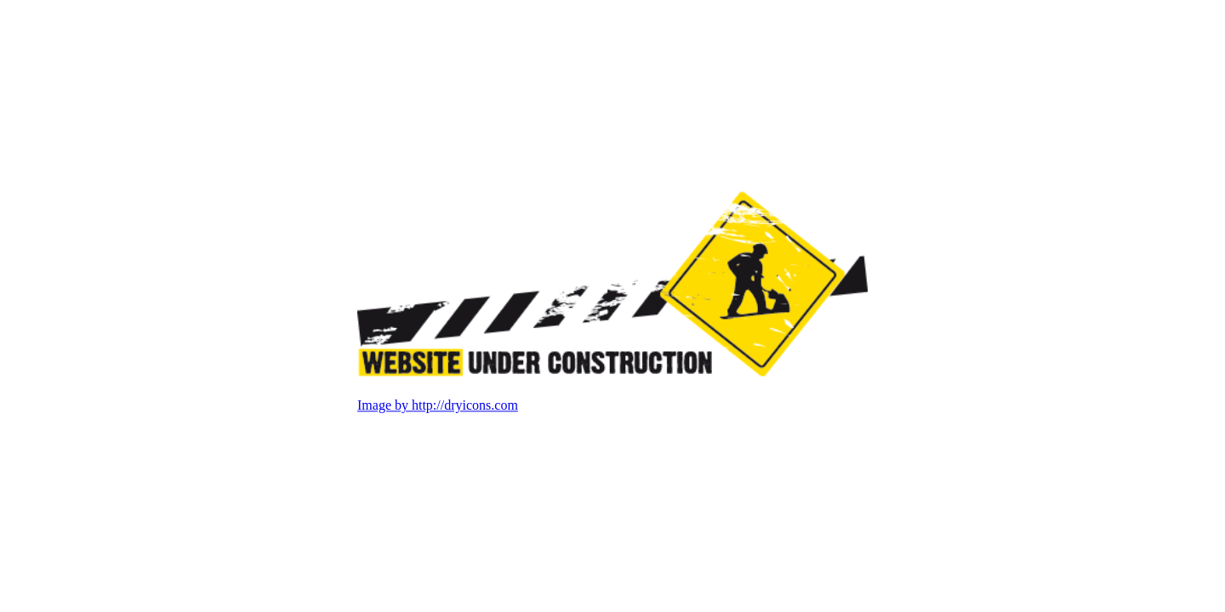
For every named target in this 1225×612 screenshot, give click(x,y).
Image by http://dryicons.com (437, 406)
